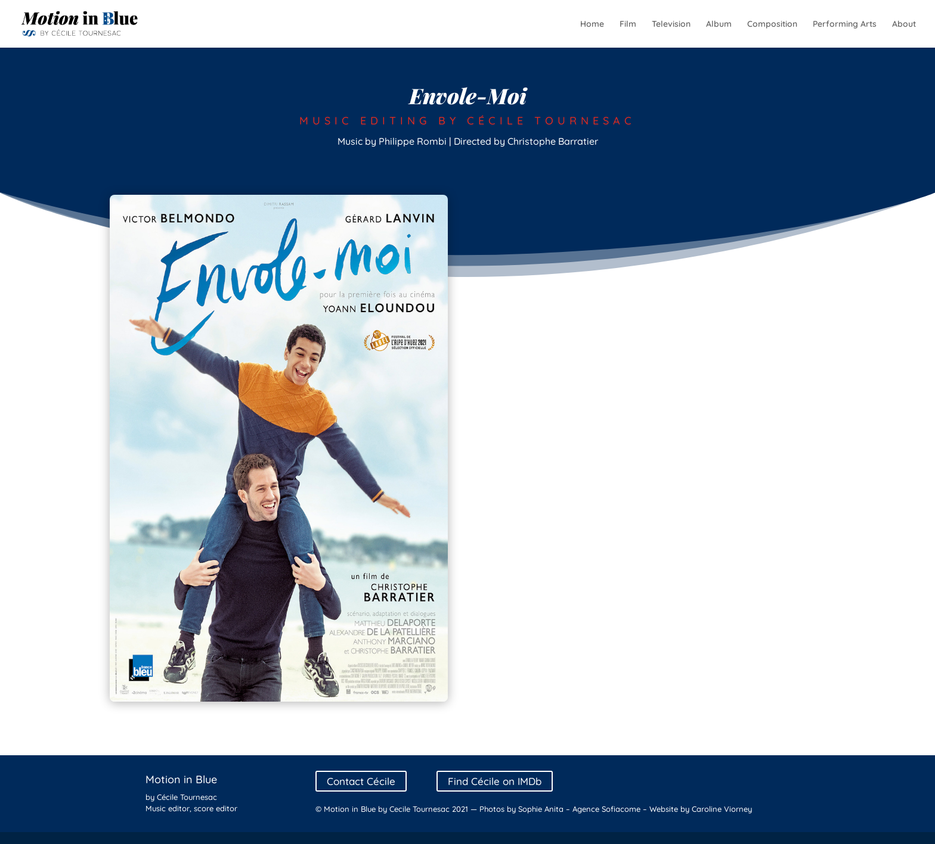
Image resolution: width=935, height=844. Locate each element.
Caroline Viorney (722, 809)
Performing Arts (845, 24)
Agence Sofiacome (606, 809)
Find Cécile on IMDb (494, 781)
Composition (772, 24)
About (904, 24)
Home (592, 24)
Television (671, 24)
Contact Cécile (361, 781)
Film (628, 24)
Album (719, 24)
